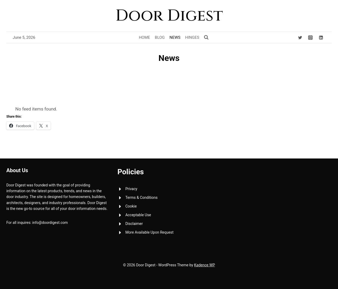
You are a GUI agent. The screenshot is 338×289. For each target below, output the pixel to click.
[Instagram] (310, 37)
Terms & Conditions (141, 197)
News (175, 37)
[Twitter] (300, 37)
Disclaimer (134, 223)
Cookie (131, 206)
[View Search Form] (206, 37)
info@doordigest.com (50, 222)
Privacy (131, 189)
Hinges (192, 37)
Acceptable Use (138, 215)
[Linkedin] (320, 37)
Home (144, 37)
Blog (160, 37)
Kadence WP (204, 265)
